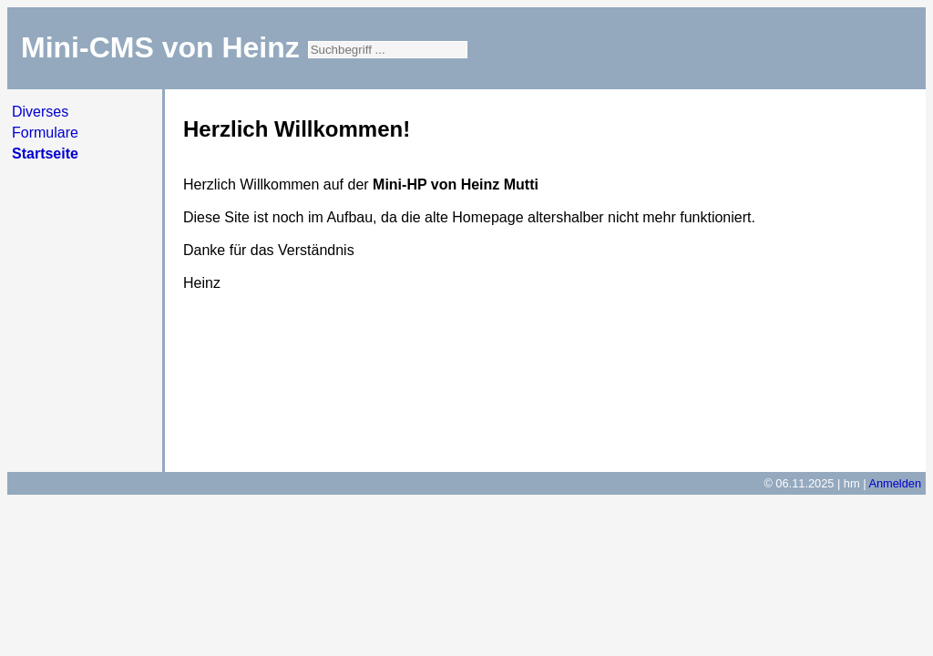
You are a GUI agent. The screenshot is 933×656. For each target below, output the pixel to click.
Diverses (40, 111)
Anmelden (894, 483)
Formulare (45, 132)
